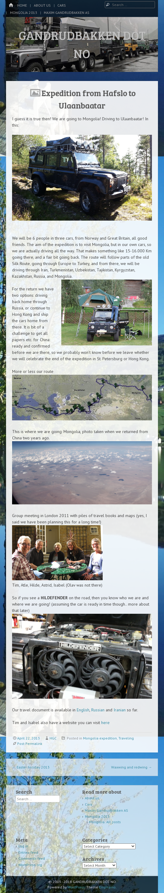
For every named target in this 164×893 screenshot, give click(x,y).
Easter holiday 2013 (31, 767)
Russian (98, 710)
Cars (61, 5)
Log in (23, 846)
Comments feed (31, 858)
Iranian (120, 710)
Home (22, 5)
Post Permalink (29, 743)
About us (42, 5)
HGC (53, 738)
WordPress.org (30, 864)
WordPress (76, 887)
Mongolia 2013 (23, 12)
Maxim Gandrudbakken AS (66, 12)
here (105, 722)
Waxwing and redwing (131, 767)
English (83, 710)
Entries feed (28, 852)
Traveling (126, 738)
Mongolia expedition (100, 738)
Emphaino (107, 887)
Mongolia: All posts (105, 822)
